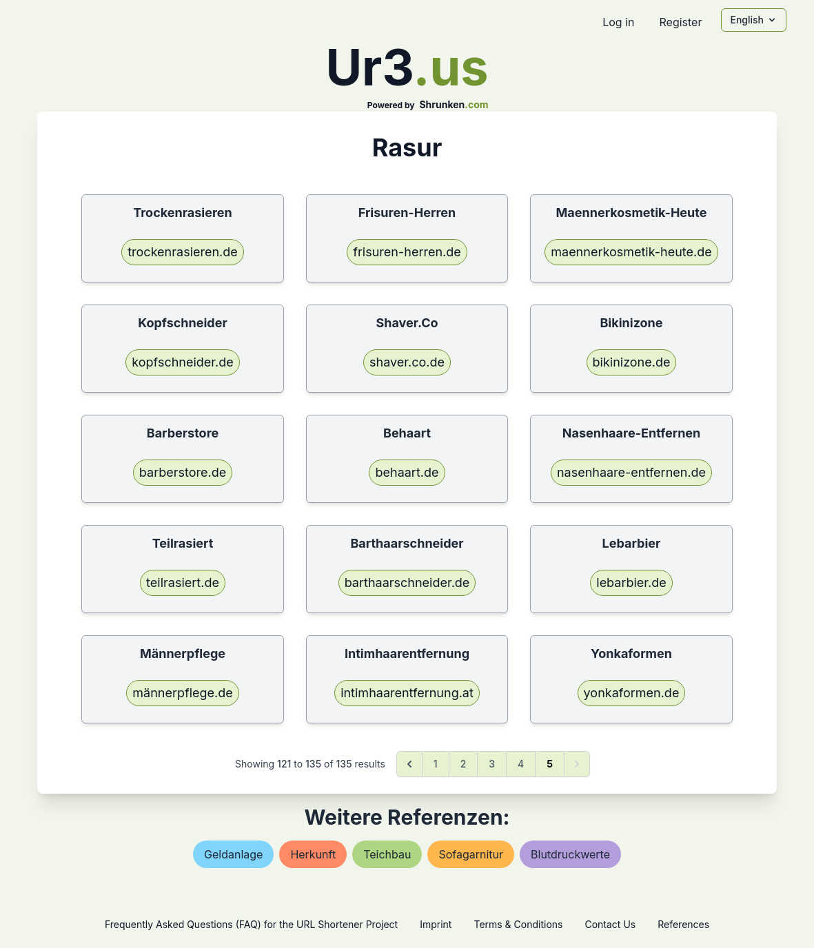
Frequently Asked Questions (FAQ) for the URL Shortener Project (251, 924)
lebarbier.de (631, 582)
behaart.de (406, 472)
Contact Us (609, 924)
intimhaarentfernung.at (407, 693)
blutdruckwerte (570, 854)
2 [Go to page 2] (463, 764)
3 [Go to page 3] (492, 764)
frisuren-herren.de (407, 252)
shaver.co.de (407, 362)
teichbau (387, 854)
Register (680, 22)
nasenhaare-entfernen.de (631, 472)
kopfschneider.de (182, 362)
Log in (618, 22)
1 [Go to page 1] (436, 764)
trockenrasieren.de (183, 252)
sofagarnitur (470, 854)
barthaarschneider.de (407, 582)
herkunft (313, 854)
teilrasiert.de (182, 582)
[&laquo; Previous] (409, 764)
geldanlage (233, 854)
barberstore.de (182, 472)
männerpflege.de (182, 693)
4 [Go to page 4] (521, 764)
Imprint (435, 924)
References (683, 924)
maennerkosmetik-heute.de (631, 252)
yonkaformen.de (632, 693)
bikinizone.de (632, 362)
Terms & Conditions (518, 924)
